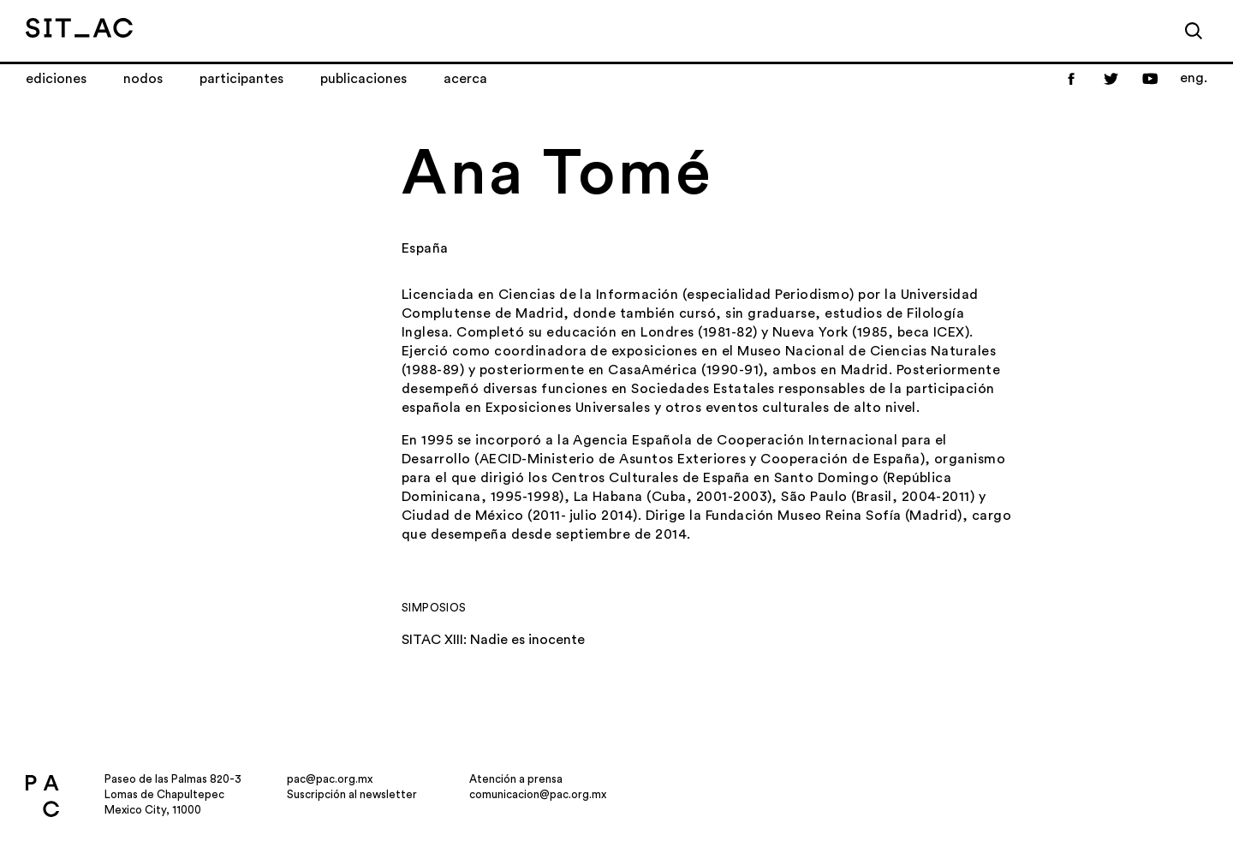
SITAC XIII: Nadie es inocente (493, 640)
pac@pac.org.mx (329, 778)
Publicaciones (363, 79)
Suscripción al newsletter (352, 794)
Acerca (465, 79)
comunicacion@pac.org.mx (537, 794)
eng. (1193, 78)
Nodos (143, 79)
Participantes (241, 79)
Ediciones (56, 79)
